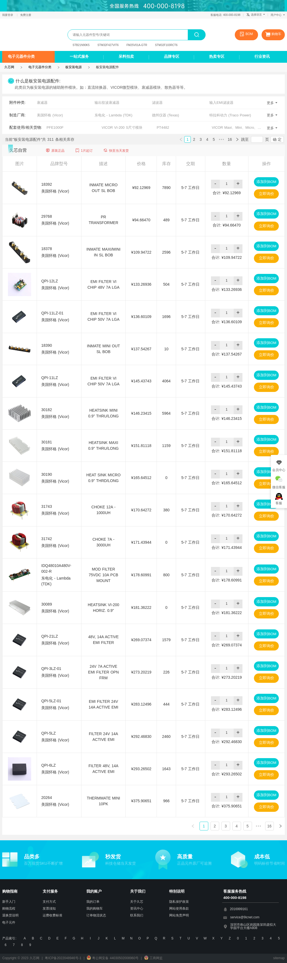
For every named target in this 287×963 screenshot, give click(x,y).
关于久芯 (136, 902)
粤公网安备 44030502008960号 (113, 958)
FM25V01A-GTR (137, 45)
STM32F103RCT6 (166, 45)
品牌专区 (171, 57)
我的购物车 (94, 908)
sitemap (279, 958)
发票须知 (49, 908)
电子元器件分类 (21, 57)
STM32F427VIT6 (108, 45)
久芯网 (24, 35)
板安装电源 (73, 67)
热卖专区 (216, 57)
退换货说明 (10, 915)
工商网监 (153, 958)
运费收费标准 (52, 915)
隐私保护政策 (179, 902)
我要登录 (8, 14)
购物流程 (8, 908)
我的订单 (92, 902)
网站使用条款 (179, 908)
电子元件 (8, 922)
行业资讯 (262, 57)
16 (230, 139)
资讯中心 (136, 908)
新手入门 (8, 902)
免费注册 (25, 14)
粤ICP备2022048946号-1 (63, 958)
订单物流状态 (96, 915)
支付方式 (49, 902)
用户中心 (278, 14)
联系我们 (136, 915)
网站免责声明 (179, 915)
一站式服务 (79, 57)
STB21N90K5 (81, 45)
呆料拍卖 (126, 57)
